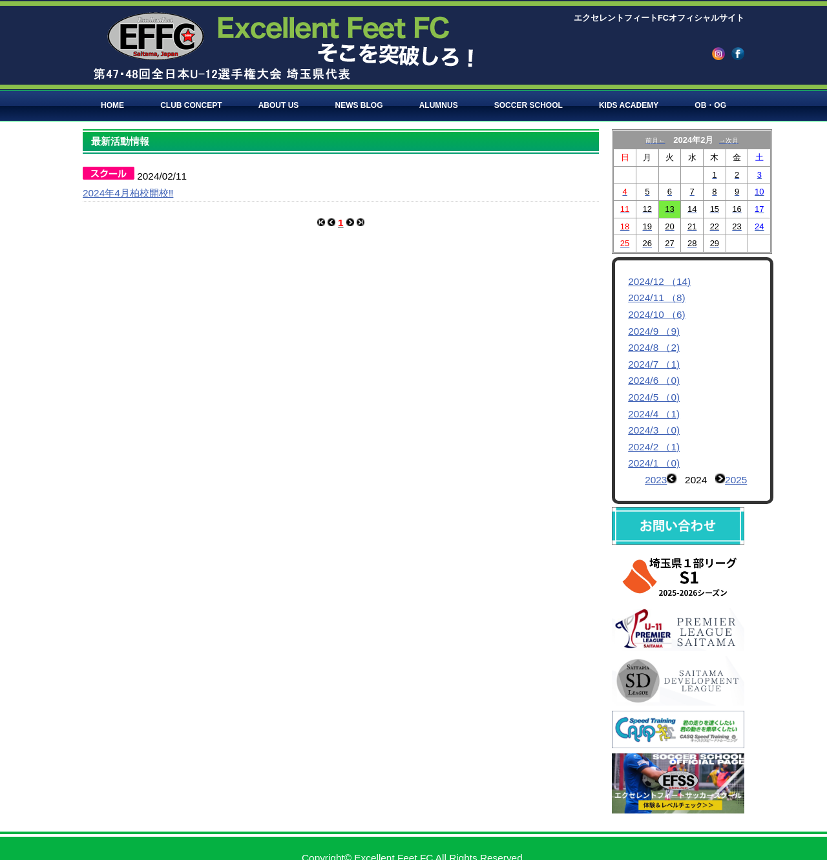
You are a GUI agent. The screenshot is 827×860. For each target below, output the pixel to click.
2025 (736, 479)
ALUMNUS (438, 105)
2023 (656, 479)
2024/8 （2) (654, 347)
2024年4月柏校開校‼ (128, 192)
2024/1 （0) (654, 462)
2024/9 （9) (654, 331)
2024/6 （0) (654, 380)
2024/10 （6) (656, 314)
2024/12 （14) (659, 281)
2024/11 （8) (656, 297)
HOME (112, 105)
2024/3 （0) (654, 430)
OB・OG (710, 105)
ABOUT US (278, 105)
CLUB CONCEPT (191, 105)
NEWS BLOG (359, 105)
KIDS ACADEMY (628, 105)
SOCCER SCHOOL (528, 105)
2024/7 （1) (654, 364)
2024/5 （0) (654, 397)
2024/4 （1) (654, 413)
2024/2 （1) (654, 446)
